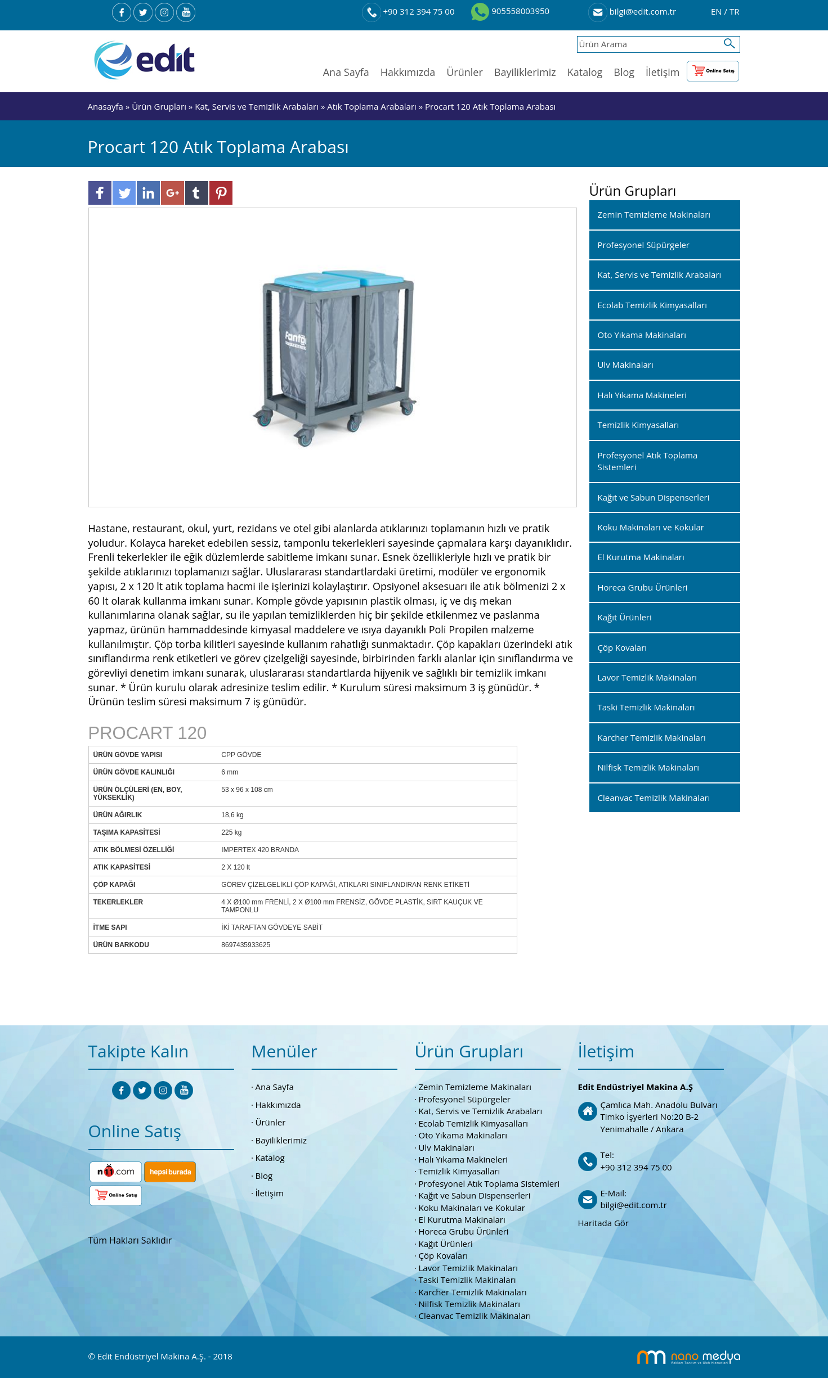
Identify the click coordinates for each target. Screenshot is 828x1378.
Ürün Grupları (160, 106)
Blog (624, 72)
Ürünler (464, 72)
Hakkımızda (408, 72)
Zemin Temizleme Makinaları (475, 1086)
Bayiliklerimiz (525, 72)
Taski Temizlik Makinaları (467, 1279)
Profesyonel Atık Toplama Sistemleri (489, 1183)
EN (717, 11)
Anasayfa (107, 106)
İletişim (662, 72)
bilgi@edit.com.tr (632, 11)
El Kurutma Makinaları (462, 1219)
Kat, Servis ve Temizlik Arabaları (257, 106)
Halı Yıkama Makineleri (463, 1159)
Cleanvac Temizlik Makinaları (475, 1315)
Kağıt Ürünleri (446, 1243)
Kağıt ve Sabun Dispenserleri (475, 1195)
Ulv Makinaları (447, 1147)
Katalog (585, 72)
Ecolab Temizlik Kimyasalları (474, 1123)
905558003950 (510, 10)
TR (734, 11)
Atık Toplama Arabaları (372, 106)
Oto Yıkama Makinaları (463, 1135)
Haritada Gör (603, 1222)
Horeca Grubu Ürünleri (464, 1231)
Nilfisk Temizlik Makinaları (469, 1303)
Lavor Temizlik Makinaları (468, 1267)
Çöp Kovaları (443, 1255)
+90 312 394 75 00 (408, 11)
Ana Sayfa (346, 72)
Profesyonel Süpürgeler (465, 1099)
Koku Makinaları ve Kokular (472, 1207)
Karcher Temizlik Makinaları (473, 1292)
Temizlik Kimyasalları (459, 1171)
